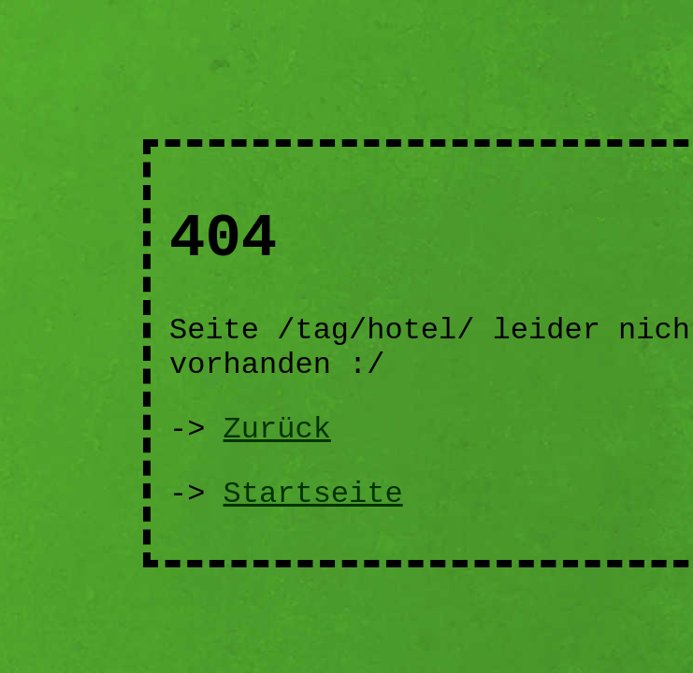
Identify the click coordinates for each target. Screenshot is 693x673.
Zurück (277, 429)
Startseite (313, 494)
